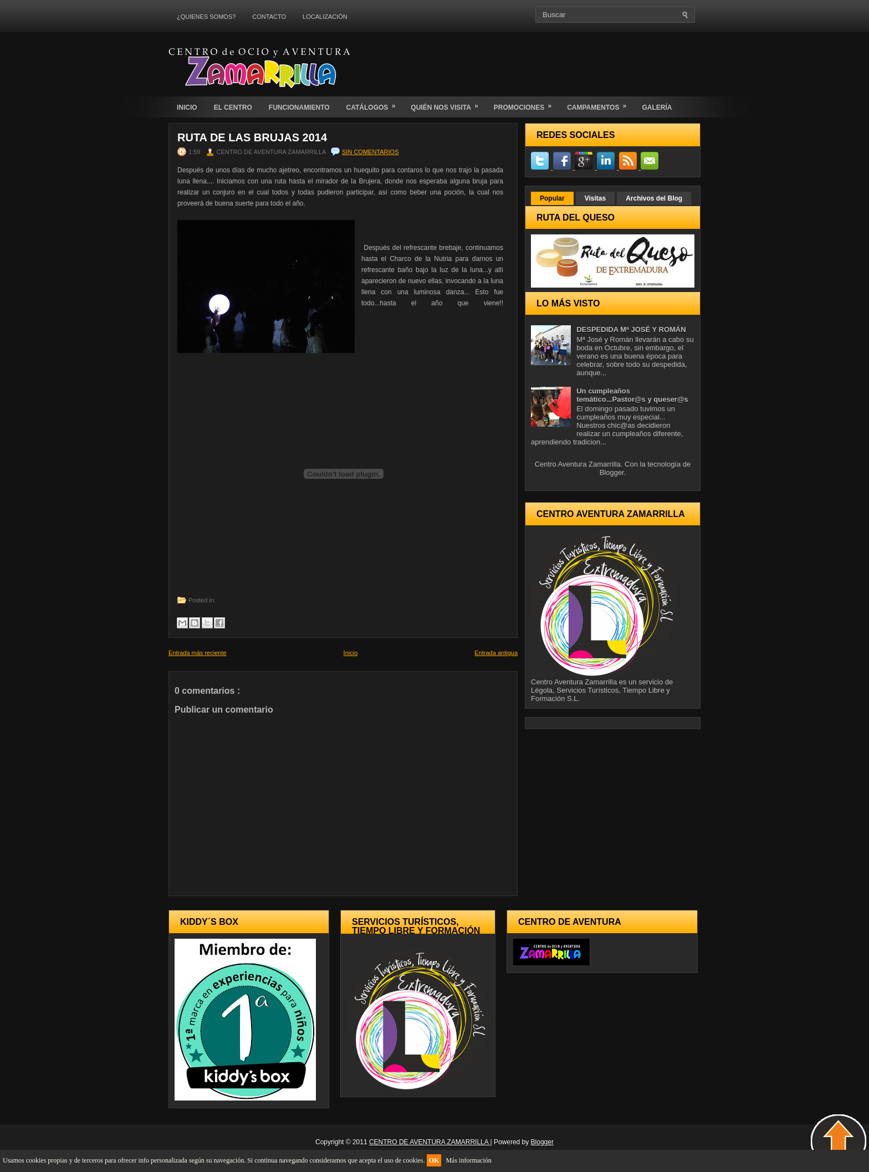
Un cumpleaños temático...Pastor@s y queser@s (632, 395)
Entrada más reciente (197, 652)
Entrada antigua (496, 652)
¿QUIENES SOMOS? (206, 16)
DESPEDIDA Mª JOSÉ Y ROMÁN (631, 329)
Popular (552, 198)
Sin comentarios (370, 152)
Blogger (612, 472)
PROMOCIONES (526, 103)
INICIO (187, 107)
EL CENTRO (233, 107)
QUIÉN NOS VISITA (448, 103)
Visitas (595, 198)
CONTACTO (269, 16)
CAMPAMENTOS (600, 103)
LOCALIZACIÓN (325, 16)
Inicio (351, 652)
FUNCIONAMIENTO (299, 107)
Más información (468, 1160)
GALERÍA (657, 107)
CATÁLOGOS (374, 103)
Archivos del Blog (654, 198)
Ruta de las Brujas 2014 (252, 137)
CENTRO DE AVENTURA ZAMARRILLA (429, 1142)
